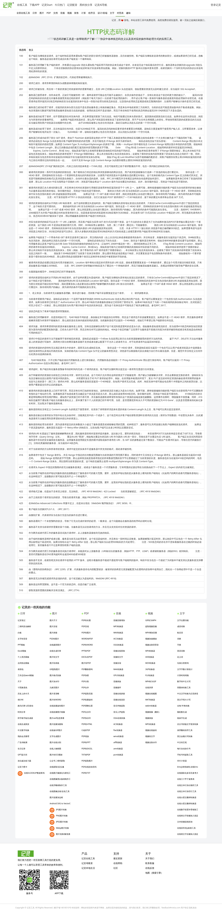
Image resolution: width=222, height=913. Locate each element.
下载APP (34, 5)
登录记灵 (216, 5)
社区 (115, 867)
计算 (83, 12)
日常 (35, 12)
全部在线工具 (23, 12)
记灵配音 (72, 5)
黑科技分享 (86, 5)
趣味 (128, 12)
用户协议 (185, 907)
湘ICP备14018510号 (62, 907)
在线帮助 (117, 863)
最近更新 (117, 858)
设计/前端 (102, 12)
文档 (55, 12)
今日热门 (60, 5)
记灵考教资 (87, 863)
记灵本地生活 (88, 867)
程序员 (91, 12)
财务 (76, 12)
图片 (42, 12)
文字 (112, 12)
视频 (69, 12)
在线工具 (22, 5)
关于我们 (149, 858)
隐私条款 (193, 907)
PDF (49, 12)
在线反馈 (149, 867)
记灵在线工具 (88, 858)
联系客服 (149, 863)
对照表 (120, 12)
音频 (62, 12)
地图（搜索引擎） (154, 872)
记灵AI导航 (101, 5)
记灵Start (47, 5)
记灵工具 (30, 907)
